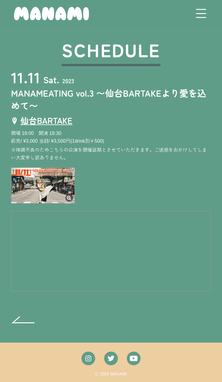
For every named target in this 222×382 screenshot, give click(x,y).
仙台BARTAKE (46, 120)
